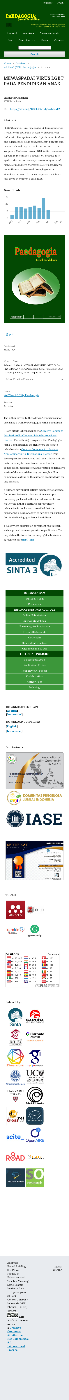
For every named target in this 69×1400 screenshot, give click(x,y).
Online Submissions (34, 615)
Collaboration (34, 676)
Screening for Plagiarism (34, 626)
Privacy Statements (34, 632)
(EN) (31, 539)
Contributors (27, 40)
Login (60, 2)
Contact (59, 40)
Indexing (34, 687)
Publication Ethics (35, 665)
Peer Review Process (34, 670)
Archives (28, 33)
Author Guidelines (34, 621)
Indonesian (14, 714)
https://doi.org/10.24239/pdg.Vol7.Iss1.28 (35, 109)
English (12, 710)
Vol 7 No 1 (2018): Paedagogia (20, 67)
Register (47, 2)
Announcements (49, 33)
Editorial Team (35, 598)
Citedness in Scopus (34, 648)
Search (34, 54)
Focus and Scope (34, 659)
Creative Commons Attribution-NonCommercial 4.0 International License (33, 435)
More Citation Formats (19, 379)
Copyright (34, 637)
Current (12, 33)
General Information (34, 643)
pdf (11, 334)
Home (7, 63)
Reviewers (34, 604)
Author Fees (34, 681)
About (44, 40)
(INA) (25, 539)
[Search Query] (34, 48)
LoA (10, 40)
